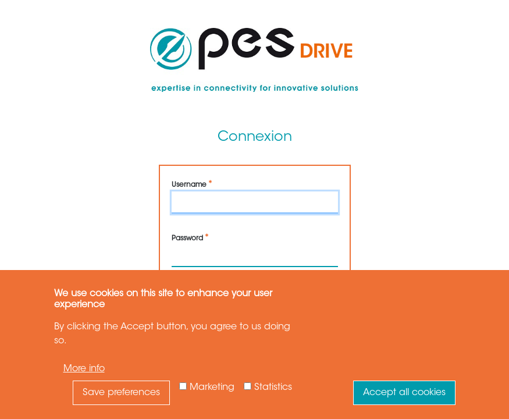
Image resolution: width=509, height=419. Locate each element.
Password (187, 238)
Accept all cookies (404, 392)
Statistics (273, 387)
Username (189, 185)
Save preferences (121, 392)
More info (84, 369)
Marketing (212, 387)
